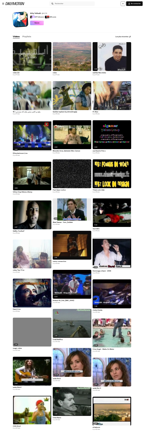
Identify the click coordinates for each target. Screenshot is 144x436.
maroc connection (59, 261)
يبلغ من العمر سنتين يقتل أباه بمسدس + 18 (26, 112)
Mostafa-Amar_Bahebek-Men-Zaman (66, 151)
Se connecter (134, 3)
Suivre (37, 23)
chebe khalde (97, 310)
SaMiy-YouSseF (19, 231)
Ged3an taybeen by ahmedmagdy (65, 112)
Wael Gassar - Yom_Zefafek (63, 222)
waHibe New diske (99, 73)
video (55, 73)
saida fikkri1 (17, 387)
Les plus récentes (123, 37)
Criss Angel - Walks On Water (103, 349)
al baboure (96, 427)
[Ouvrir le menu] (3, 3)
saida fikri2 (57, 379)
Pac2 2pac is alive (59, 190)
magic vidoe (17, 348)
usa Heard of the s (99, 151)
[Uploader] (123, 3)
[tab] (16, 36)
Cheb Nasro (57, 418)
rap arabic (96, 229)
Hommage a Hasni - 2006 (102, 271)
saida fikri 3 (97, 388)
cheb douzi (17, 426)
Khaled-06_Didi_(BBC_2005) (63, 300)
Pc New (95, 112)
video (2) (16, 73)
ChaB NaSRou (58, 339)
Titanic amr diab (98, 190)
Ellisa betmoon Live (20, 153)
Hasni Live (17, 309)
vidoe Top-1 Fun (18, 270)
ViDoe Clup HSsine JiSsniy (22, 192)
